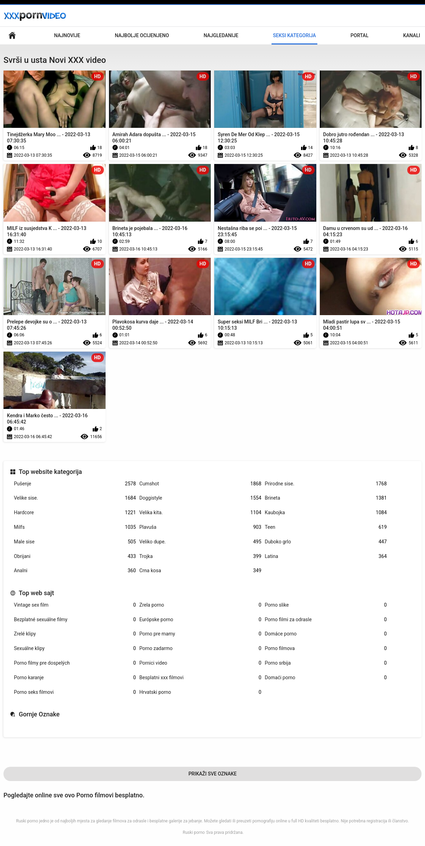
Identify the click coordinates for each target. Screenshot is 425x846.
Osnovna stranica (12, 35)
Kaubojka (326, 513)
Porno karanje (75, 678)
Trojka (200, 556)
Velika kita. (200, 513)
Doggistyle (200, 498)
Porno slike (326, 605)
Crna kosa (200, 571)
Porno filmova (326, 648)
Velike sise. (75, 498)
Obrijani (75, 556)
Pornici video (200, 663)
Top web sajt (36, 593)
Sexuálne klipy (75, 648)
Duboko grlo (326, 542)
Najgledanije (220, 35)
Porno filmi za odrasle (326, 620)
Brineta (326, 498)
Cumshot (200, 484)
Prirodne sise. (326, 484)
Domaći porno (326, 678)
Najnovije (67, 35)
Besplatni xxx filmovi (200, 678)
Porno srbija (326, 663)
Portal (360, 35)
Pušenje (75, 484)
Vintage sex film (75, 605)
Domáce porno (326, 634)
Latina (326, 556)
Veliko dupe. (200, 542)
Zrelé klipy (75, 634)
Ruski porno (194, 832)
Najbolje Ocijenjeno (142, 35)
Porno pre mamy (200, 634)
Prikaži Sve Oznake (213, 774)
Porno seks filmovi (75, 692)
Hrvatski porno (200, 692)
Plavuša (200, 527)
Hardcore (75, 513)
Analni (75, 571)
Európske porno (200, 620)
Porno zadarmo (200, 648)
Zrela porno (200, 605)
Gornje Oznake (39, 714)
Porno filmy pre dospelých (75, 663)
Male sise (75, 542)
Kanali (411, 35)
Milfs (75, 527)
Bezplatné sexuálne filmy (75, 620)
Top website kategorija (50, 471)
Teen (326, 527)
